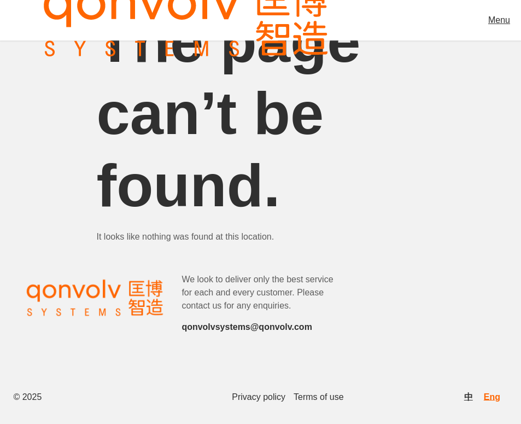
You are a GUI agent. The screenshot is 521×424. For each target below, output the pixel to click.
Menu (499, 20)
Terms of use (319, 397)
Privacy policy (258, 397)
